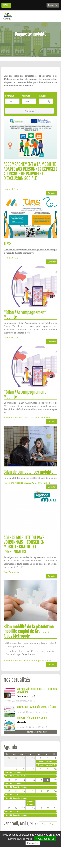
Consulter (52, 193)
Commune (42, 96)
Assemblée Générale (30, 803)
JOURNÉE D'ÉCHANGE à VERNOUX (32, 718)
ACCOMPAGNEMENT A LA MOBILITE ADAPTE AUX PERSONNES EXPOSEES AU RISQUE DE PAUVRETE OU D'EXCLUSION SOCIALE (30, 171)
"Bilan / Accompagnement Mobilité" (25, 315)
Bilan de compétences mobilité (28, 472)
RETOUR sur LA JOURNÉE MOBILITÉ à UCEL (36, 707)
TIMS (7, 243)
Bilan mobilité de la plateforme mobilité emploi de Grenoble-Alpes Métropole (29, 631)
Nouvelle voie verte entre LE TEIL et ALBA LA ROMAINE (37, 690)
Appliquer (29, 110)
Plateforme (9, 96)
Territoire (26, 96)
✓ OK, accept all (44, 838)
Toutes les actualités (37, 731)
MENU (6, 5)
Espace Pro (52, 5)
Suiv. (52, 824)
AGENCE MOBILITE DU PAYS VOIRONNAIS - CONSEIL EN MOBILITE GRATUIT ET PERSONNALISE (24, 544)
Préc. (44, 824)
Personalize (32, 843)
